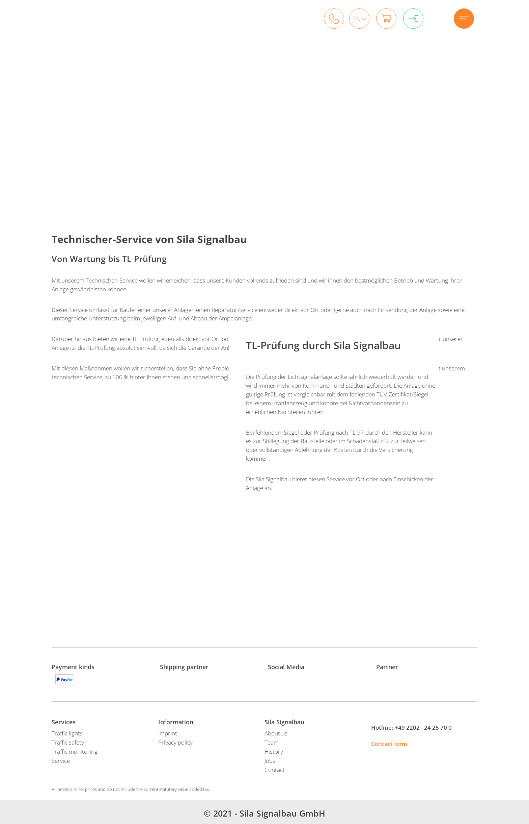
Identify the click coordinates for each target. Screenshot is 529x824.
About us (275, 733)
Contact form (389, 744)
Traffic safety (68, 742)
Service (61, 761)
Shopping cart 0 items (386, 18)
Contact (274, 770)
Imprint (167, 733)
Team (271, 742)
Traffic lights (67, 733)
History (273, 751)
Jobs (269, 761)
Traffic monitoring (75, 751)
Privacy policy (175, 742)
